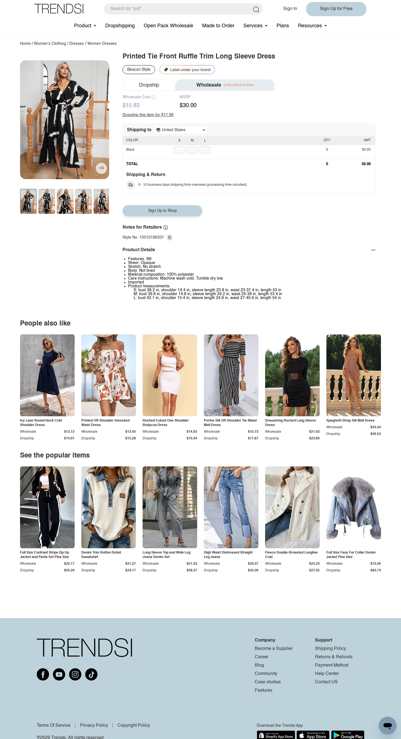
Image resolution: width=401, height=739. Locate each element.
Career (261, 657)
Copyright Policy (134, 725)
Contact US (326, 682)
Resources (310, 25)
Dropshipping (120, 25)
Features (263, 690)
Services (253, 25)
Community (266, 674)
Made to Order (218, 25)
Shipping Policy (330, 649)
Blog (259, 665)
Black (130, 149)
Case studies (268, 682)
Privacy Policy (94, 725)
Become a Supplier (274, 649)
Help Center (327, 674)
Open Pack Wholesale (168, 25)
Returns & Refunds (334, 657)
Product (82, 25)
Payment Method (331, 665)
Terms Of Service (53, 725)
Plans (283, 25)
